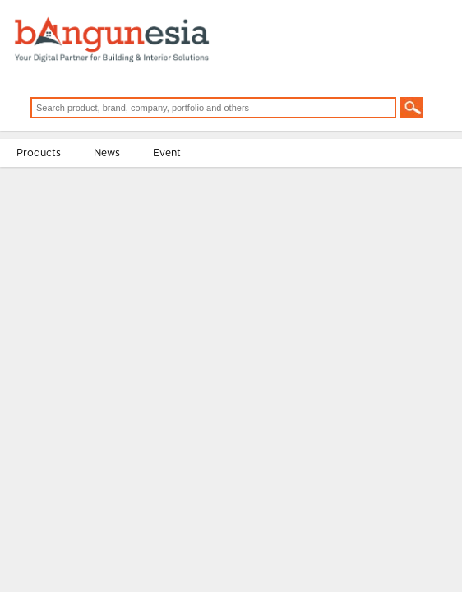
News (107, 153)
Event (167, 153)
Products (38, 153)
